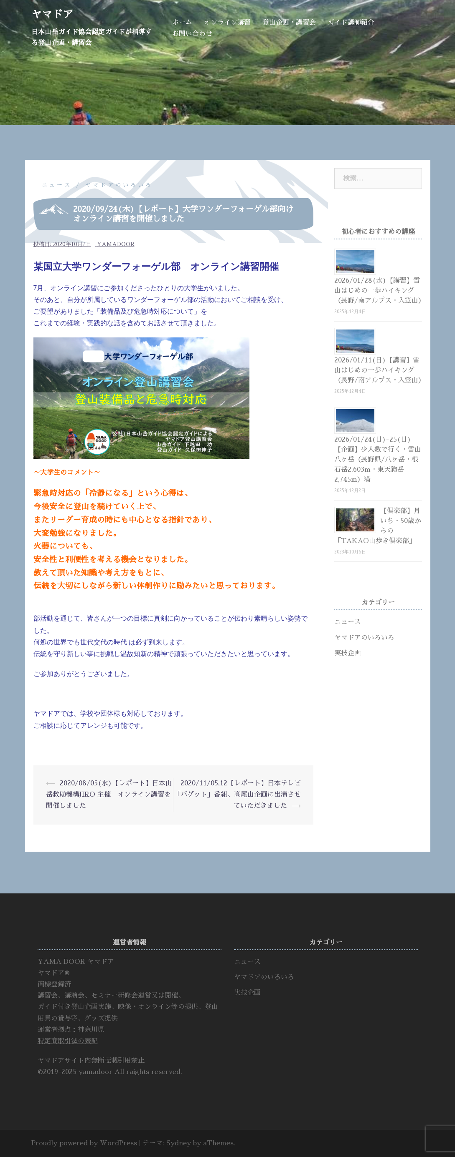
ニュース (57, 185)
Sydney (178, 1143)
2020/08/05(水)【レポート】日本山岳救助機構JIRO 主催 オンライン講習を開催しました (109, 794)
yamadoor (116, 244)
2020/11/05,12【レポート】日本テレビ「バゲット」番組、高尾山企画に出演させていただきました (237, 794)
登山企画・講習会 (289, 22)
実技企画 (347, 653)
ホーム (182, 22)
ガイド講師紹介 (351, 22)
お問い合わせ (192, 33)
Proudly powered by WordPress (84, 1143)
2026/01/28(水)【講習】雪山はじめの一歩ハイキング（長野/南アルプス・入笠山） (379, 290)
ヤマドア (52, 14)
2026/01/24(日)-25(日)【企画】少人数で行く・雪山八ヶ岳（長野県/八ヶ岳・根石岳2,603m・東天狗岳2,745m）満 (377, 459)
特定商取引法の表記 (68, 1041)
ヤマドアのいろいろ (119, 185)
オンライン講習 (227, 22)
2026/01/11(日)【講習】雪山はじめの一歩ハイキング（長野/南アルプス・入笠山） (379, 370)
